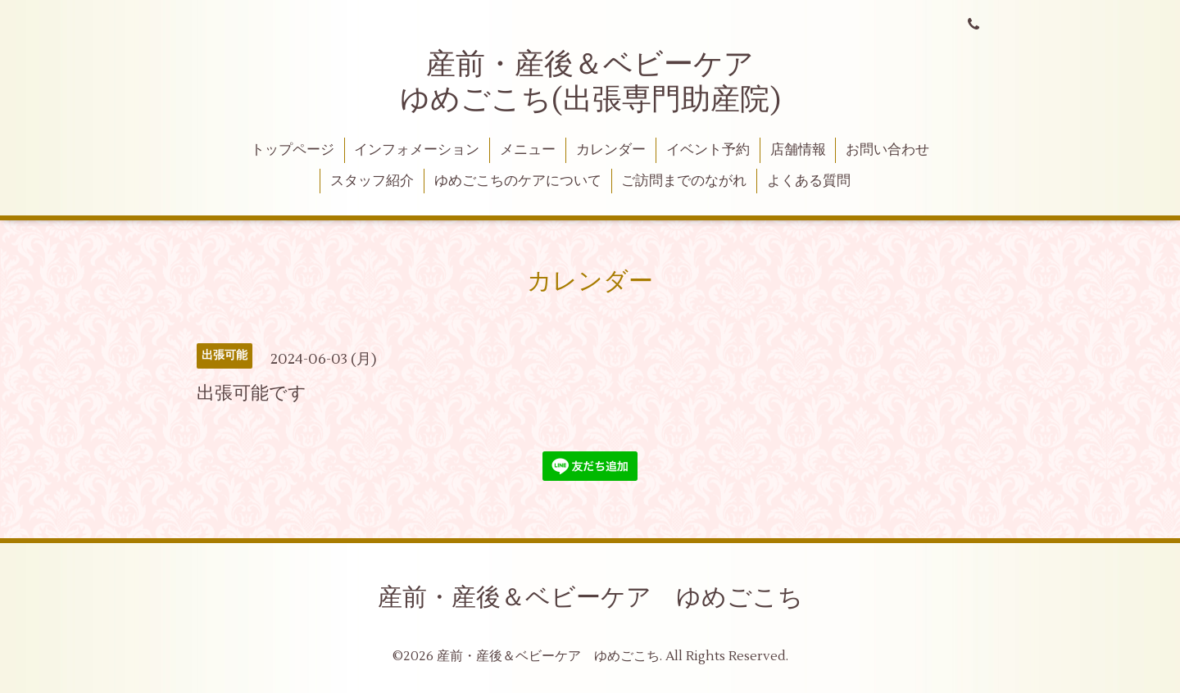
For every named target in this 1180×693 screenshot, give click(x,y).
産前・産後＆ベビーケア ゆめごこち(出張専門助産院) (592, 82)
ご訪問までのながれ (684, 181)
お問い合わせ (887, 150)
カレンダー (611, 150)
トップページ (292, 150)
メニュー (528, 150)
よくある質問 (809, 181)
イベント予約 (708, 150)
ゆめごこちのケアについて (517, 181)
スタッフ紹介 (372, 181)
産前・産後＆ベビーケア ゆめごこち (590, 598)
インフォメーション (416, 150)
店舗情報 (798, 150)
